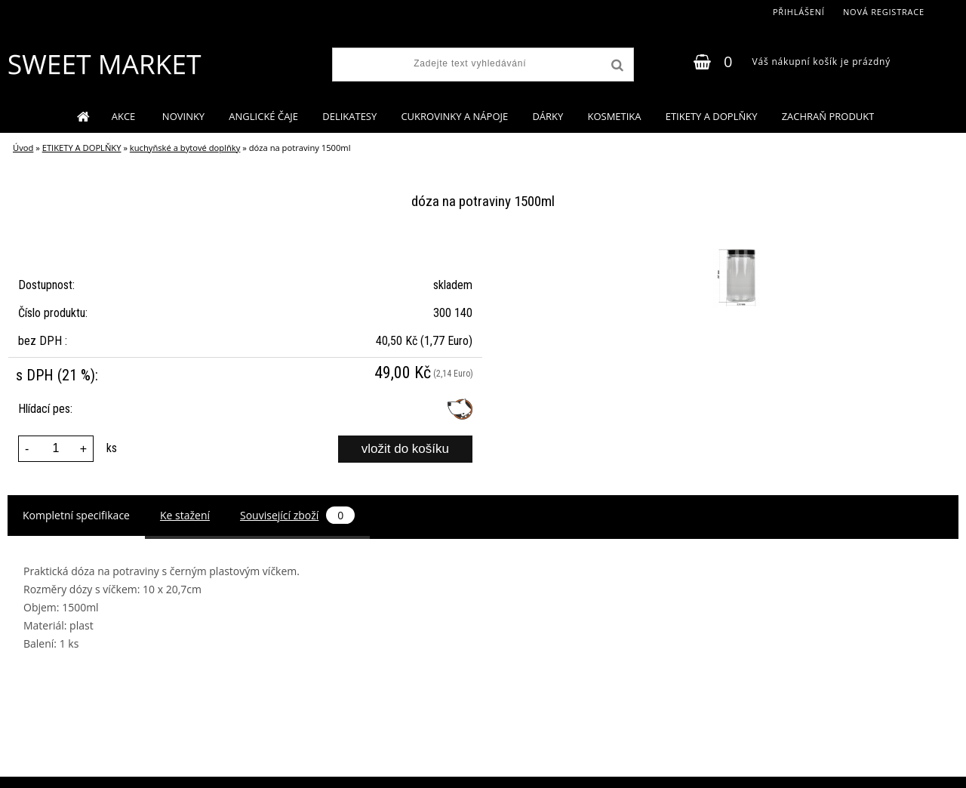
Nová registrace (883, 11)
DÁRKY (547, 116)
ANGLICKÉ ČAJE (263, 116)
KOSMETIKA (614, 116)
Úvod (23, 147)
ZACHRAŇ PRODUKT (828, 116)
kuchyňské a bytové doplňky (185, 147)
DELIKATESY (349, 116)
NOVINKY (183, 116)
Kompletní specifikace (76, 515)
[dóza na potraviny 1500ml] (738, 250)
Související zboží (297, 515)
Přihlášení (799, 11)
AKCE (125, 116)
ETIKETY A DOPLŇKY (712, 116)
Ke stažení (185, 515)
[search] (615, 65)
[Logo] (104, 64)
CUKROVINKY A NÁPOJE (454, 116)
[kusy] (56, 449)
